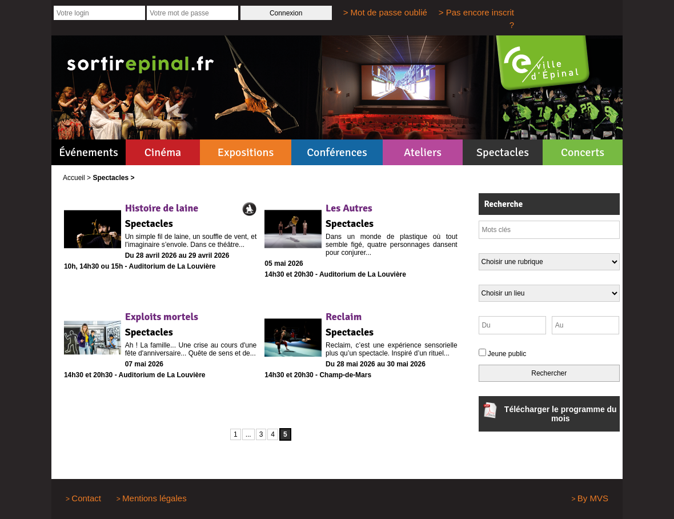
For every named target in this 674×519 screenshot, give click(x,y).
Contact (86, 498)
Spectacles (502, 152)
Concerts (582, 152)
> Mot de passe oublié (385, 12)
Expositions (246, 152)
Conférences (337, 152)
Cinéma (163, 152)
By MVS (592, 498)
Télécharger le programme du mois (549, 412)
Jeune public (507, 354)
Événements (88, 152)
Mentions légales (154, 498)
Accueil (74, 178)
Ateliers (423, 152)
